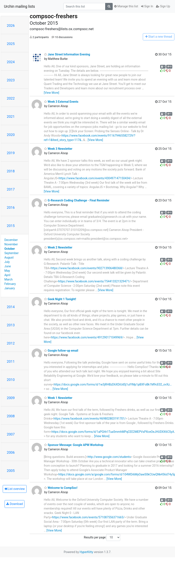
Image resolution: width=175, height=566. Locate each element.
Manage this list (126, 6)
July (7, 262)
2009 (11, 398)
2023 (11, 80)
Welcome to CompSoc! (60, 487)
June (7, 266)
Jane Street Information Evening (67, 54)
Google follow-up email (61, 350)
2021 (11, 116)
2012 (11, 343)
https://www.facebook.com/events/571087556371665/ (88, 517)
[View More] (51, 92)
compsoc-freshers (54, 16)
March (8, 279)
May (7, 270)
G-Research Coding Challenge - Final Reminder (76, 200)
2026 (11, 25)
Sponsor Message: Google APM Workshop (73, 445)
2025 (11, 44)
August (9, 257)
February (10, 284)
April (7, 275)
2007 (11, 434)
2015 (11, 226)
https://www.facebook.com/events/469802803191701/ (90, 418)
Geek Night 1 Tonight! (60, 299)
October (9, 248)
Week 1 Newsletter (58, 398)
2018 (11, 171)
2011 (11, 361)
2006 (11, 452)
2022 (11, 98)
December (11, 240)
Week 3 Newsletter (58, 148)
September (11, 253)
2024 (11, 62)
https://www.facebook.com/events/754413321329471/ (94, 281)
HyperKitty (86, 552)
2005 (11, 471)
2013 (11, 325)
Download (14, 504)
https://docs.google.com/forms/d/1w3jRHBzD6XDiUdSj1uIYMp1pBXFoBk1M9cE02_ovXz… (113, 384)
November (11, 244)
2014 (11, 307)
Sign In (147, 6)
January (9, 288)
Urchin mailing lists (19, 6)
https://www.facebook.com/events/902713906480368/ (87, 268)
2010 (11, 380)
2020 (11, 135)
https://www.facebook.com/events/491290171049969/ (87, 337)
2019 (11, 153)
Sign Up (163, 6)
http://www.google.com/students (109, 456)
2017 (11, 189)
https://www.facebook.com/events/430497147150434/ (95, 178)
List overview (14, 488)
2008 (11, 416)
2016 (11, 207)
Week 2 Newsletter (58, 247)
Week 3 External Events (61, 101)
